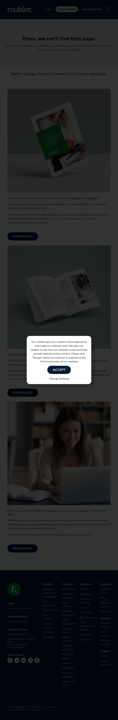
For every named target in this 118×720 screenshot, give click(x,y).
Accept (59, 369)
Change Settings (59, 378)
